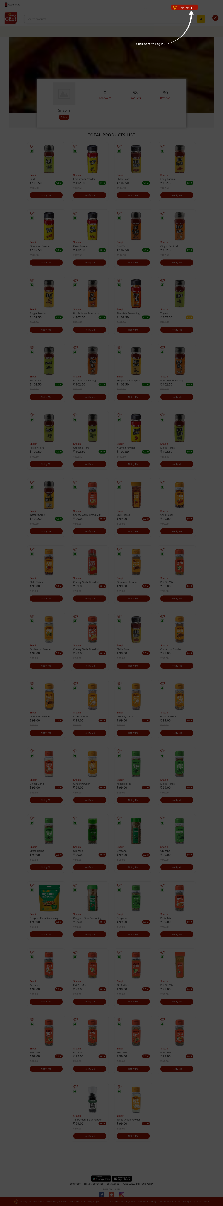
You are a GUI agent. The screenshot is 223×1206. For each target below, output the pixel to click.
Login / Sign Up (186, 7)
